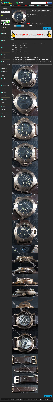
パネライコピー (30, 399)
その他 (3, 116)
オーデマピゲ (4, 33)
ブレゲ (3, 78)
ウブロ (3, 47)
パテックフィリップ (6, 37)
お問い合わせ (32, 5)
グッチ (3, 75)
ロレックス (4, 30)
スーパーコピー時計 (7, 399)
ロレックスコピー (46, 399)
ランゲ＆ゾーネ (5, 113)
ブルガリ (4, 106)
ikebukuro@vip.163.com (6, 18)
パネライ (4, 40)
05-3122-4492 (41, 23)
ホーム (6, 5)
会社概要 (12, 5)
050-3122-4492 (5, 16)
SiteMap (41, 399)
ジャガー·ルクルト (5, 68)
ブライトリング (5, 54)
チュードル (4, 95)
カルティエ (4, 57)
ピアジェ (4, 102)
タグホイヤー (4, 71)
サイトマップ (24, 399)
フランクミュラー (5, 85)
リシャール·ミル (5, 61)
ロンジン (4, 92)
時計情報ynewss (18, 399)
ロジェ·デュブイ (5, 99)
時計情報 (39, 5)
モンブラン (4, 109)
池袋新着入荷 (36, 399)
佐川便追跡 (46, 5)
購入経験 (12, 399)
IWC (3, 50)
